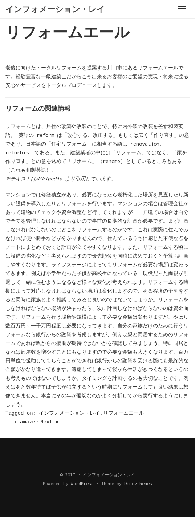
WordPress (82, 483)
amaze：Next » (39, 422)
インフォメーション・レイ (69, 413)
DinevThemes (138, 483)
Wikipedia (50, 178)
